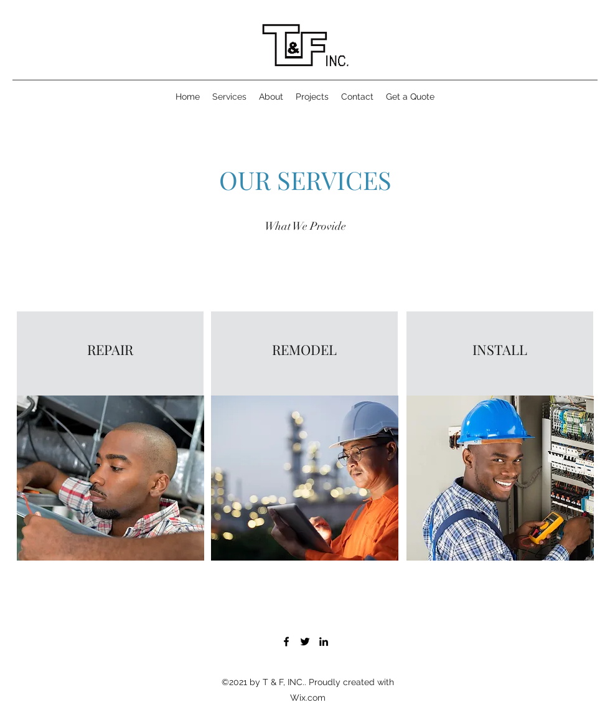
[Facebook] (286, 641)
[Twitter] (305, 641)
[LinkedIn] (323, 641)
